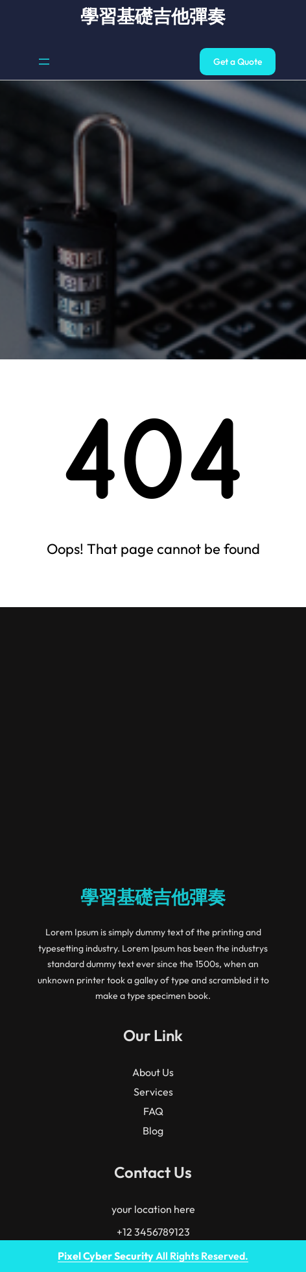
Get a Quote (237, 61)
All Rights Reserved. (153, 1255)
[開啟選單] (44, 61)
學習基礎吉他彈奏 (153, 16)
